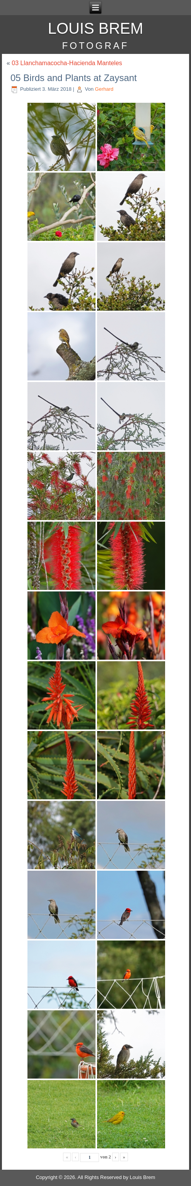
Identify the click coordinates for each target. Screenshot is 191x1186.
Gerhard (104, 89)
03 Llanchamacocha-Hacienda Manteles (67, 63)
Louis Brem (95, 28)
